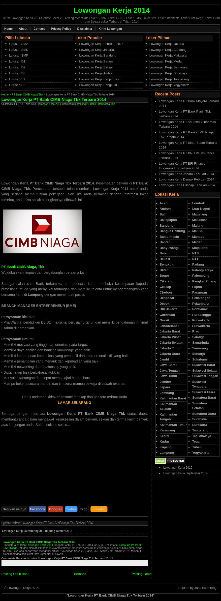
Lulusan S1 (17, 79)
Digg (84, 509)
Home (8, 28)
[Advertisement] (43, 141)
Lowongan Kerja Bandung (97, 55)
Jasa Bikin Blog (205, 588)
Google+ (55, 509)
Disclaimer (85, 28)
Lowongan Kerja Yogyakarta (169, 85)
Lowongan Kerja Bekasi (96, 67)
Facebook (37, 509)
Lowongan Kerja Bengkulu (98, 85)
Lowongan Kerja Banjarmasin (100, 79)
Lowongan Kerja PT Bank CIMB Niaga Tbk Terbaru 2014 (39, 542)
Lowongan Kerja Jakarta (96, 50)
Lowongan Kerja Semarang (169, 67)
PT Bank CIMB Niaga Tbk (27, 94)
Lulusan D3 (17, 73)
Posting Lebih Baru (15, 574)
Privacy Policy (61, 28)
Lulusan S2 (17, 85)
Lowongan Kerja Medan (166, 61)
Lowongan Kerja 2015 (177, 467)
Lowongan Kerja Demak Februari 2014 (186, 179)
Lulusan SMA (18, 44)
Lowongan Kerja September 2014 (185, 473)
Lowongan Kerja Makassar (168, 55)
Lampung (80, 104)
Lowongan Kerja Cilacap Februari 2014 (187, 185)
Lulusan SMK (18, 50)
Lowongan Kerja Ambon (96, 73)
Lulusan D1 (17, 61)
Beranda (80, 574)
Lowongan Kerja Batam (96, 61)
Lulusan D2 (17, 67)
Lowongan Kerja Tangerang (169, 79)
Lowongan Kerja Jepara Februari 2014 (186, 174)
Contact (39, 28)
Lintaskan (99, 509)
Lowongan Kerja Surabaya (168, 73)
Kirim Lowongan (110, 28)
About (23, 28)
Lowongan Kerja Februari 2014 (101, 44)
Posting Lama (142, 574)
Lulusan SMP (18, 55)
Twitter (71, 509)
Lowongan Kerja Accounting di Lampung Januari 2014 (37, 531)
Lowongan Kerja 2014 (49, 104)
